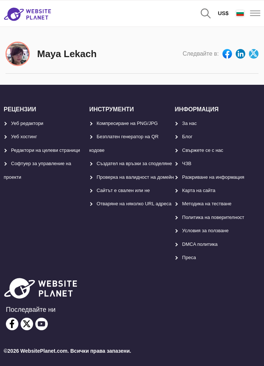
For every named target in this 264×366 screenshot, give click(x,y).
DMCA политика (199, 244)
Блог (187, 136)
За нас (189, 123)
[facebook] (12, 324)
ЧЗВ (186, 163)
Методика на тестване (206, 203)
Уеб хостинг (24, 136)
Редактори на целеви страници (45, 150)
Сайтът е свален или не (123, 190)
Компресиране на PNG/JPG (127, 123)
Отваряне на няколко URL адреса (134, 203)
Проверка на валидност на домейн (135, 177)
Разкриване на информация (213, 177)
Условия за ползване (205, 230)
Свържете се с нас (202, 150)
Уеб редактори (27, 123)
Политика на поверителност (213, 217)
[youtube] (41, 324)
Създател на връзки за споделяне (134, 163)
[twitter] (27, 324)
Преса (189, 257)
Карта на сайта (198, 190)
